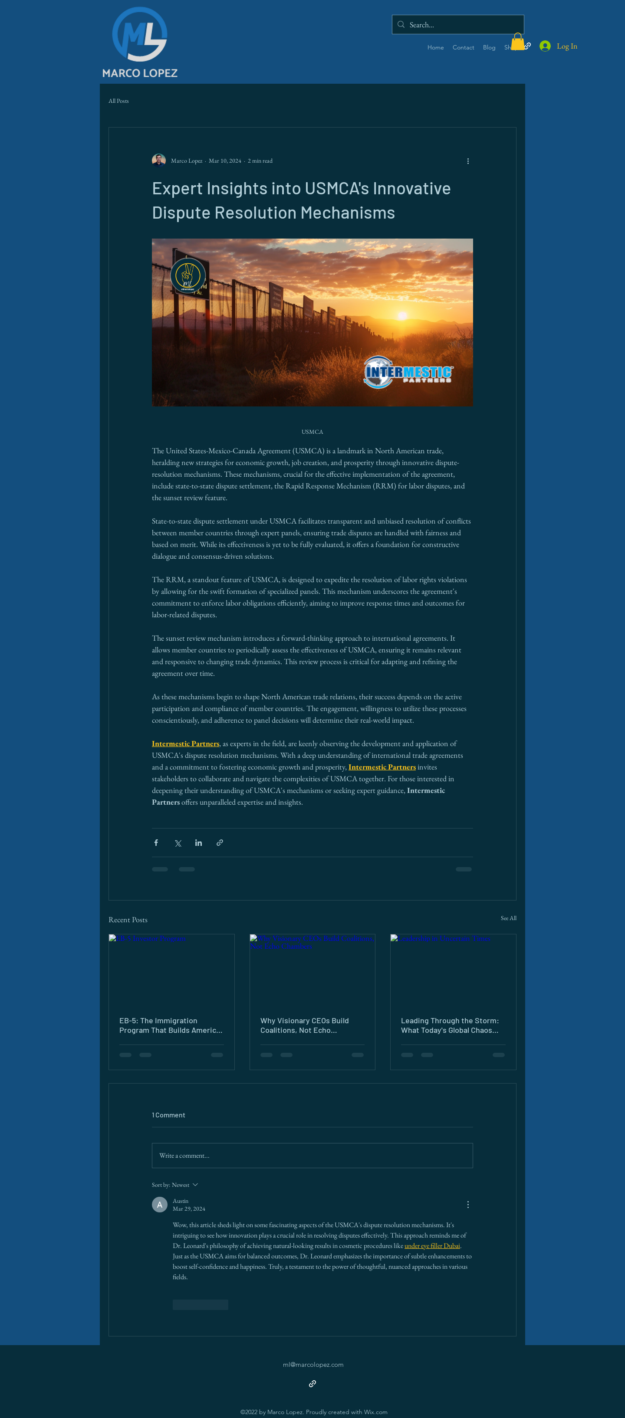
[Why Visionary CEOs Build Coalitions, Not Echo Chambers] (312, 969)
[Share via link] (220, 842)
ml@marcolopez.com (313, 1364)
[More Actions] (468, 1204)
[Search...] (458, 24)
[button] (517, 41)
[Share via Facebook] (156, 842)
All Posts (119, 101)
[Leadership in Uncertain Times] (453, 969)
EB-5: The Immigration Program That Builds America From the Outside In (169, 1025)
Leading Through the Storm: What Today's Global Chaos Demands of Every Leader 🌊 (451, 1025)
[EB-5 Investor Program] (171, 969)
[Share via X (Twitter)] (177, 842)
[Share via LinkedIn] (198, 842)
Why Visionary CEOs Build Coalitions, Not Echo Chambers (304, 1025)
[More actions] (468, 160)
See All (508, 918)
